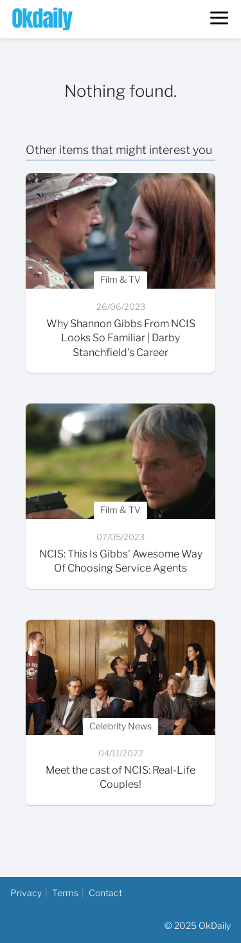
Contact (105, 892)
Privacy (26, 892)
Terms (65, 892)
